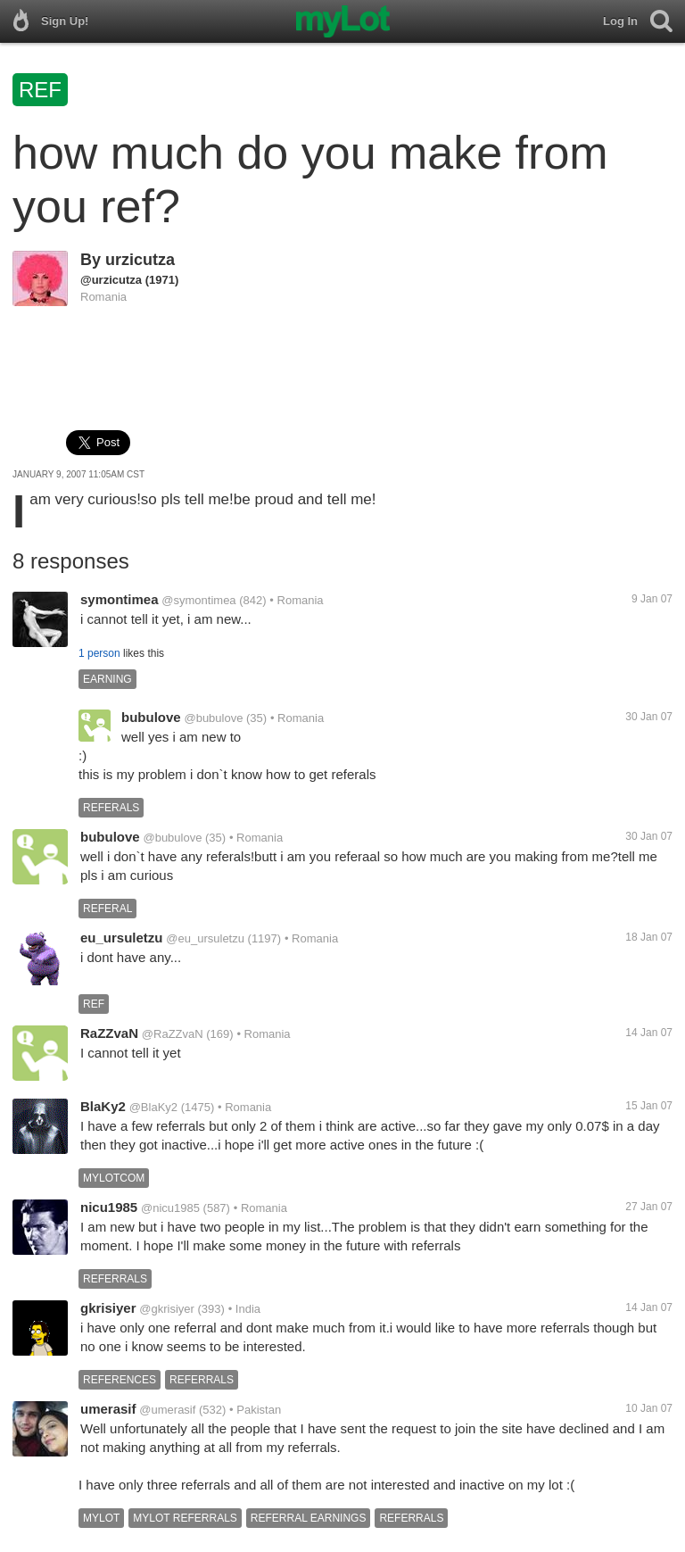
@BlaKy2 (153, 1107)
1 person (99, 653)
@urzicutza (111, 279)
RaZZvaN (109, 1033)
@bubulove (213, 718)
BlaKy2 (103, 1106)
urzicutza (140, 260)
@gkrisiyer (166, 1308)
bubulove (151, 717)
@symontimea (198, 600)
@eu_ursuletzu (205, 938)
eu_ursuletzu (121, 937)
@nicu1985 (170, 1208)
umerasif (108, 1408)
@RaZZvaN (172, 1034)
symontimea (119, 599)
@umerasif (167, 1409)
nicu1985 (108, 1207)
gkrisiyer (108, 1307)
